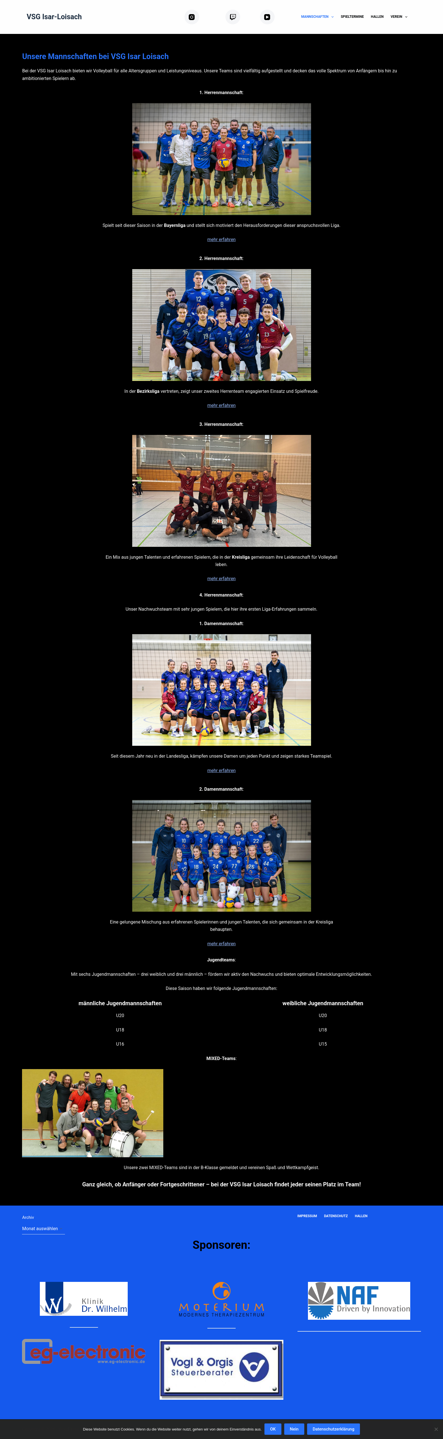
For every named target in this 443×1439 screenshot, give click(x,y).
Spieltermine (352, 17)
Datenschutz (336, 1216)
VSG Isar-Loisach (54, 17)
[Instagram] (202, 17)
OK (273, 1429)
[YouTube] (276, 17)
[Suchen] (419, 17)
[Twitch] (240, 17)
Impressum (307, 1216)
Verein (400, 17)
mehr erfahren (221, 239)
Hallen (377, 17)
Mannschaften (318, 17)
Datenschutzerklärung (333, 1429)
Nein (294, 1429)
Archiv (28, 1217)
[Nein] (436, 1429)
